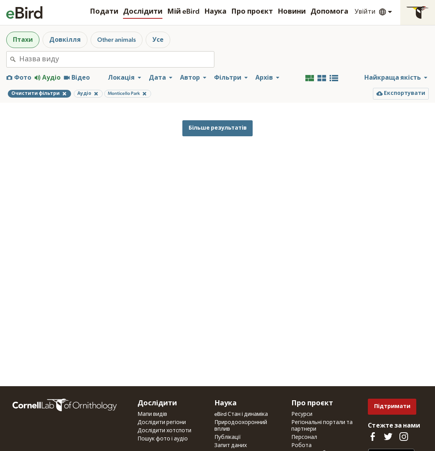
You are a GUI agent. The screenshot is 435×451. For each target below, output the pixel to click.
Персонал (304, 437)
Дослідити (142, 11)
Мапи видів (152, 414)
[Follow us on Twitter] (388, 436)
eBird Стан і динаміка (241, 414)
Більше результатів (218, 128)
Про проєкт (252, 11)
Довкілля (65, 40)
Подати (104, 11)
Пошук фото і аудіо (162, 439)
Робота (301, 445)
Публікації (227, 437)
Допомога (329, 11)
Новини (292, 11)
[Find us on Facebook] (372, 436)
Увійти (365, 12)
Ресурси (301, 414)
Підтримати (392, 406)
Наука (215, 11)
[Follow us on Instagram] (403, 436)
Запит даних (230, 445)
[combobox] (116, 59)
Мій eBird (183, 11)
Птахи (23, 40)
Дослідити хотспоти (164, 430)
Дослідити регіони (161, 422)
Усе (158, 40)
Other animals (116, 40)
